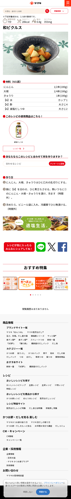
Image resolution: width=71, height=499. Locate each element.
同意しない (28, 492)
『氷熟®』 (10, 343)
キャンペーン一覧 (14, 440)
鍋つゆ (49, 356)
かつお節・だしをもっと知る (19, 425)
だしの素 (61, 353)
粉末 (52, 353)
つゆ (21, 356)
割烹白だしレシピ (47, 398)
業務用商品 (60, 356)
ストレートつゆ (37, 339)
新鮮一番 (51, 339)
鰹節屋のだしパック (40, 343)
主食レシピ (34, 385)
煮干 (45, 353)
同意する (43, 492)
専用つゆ (39, 356)
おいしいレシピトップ (16, 385)
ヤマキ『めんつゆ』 (15, 332)
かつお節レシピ (13, 398)
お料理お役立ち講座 (43, 425)
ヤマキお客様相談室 (15, 475)
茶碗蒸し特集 (51, 408)
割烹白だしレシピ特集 (16, 408)
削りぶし (21, 353)
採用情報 (10, 465)
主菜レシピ (46, 385)
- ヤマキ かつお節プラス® (17, 461)
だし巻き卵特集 (36, 408)
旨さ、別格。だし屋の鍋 (17, 335)
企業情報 (10, 454)
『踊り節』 (23, 343)
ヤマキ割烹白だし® (35, 332)
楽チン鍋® (10, 339)
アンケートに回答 (57, 163)
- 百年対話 (10, 457)
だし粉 (55, 343)
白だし (29, 356)
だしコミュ (60, 425)
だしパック (11, 356)
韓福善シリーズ (37, 335)
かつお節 (10, 353)
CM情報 (9, 436)
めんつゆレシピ (30, 398)
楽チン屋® (23, 339)
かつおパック (34, 353)
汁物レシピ (59, 385)
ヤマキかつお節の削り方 (17, 422)
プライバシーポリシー (53, 483)
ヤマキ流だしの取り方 (40, 422)
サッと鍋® (51, 335)
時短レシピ (11, 388)
